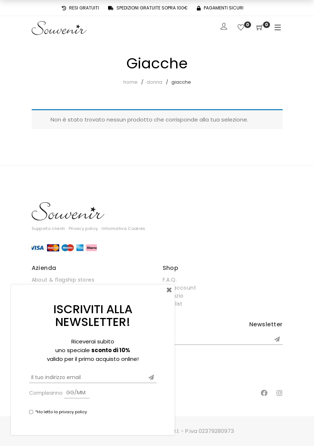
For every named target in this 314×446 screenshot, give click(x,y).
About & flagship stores (63, 279)
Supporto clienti (48, 228)
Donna (154, 82)
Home (130, 82)
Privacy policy (83, 228)
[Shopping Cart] (260, 27)
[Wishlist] (241, 27)
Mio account (179, 287)
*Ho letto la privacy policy (61, 412)
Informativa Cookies (123, 228)
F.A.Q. (170, 279)
